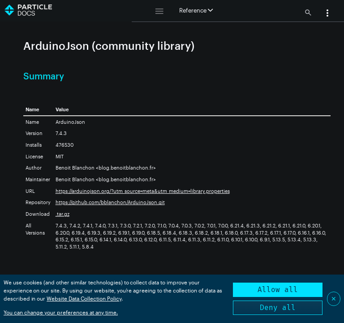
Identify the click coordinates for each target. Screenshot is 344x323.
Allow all (278, 289)
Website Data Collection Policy (84, 298)
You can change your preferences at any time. (61, 312)
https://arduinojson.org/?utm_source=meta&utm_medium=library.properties (143, 191)
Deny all (278, 307)
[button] (327, 14)
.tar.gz (62, 214)
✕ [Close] (333, 298)
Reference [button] (196, 10)
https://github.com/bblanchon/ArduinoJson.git (110, 202)
